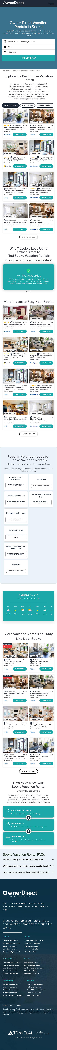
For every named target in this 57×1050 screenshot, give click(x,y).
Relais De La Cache (9, 946)
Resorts (30, 980)
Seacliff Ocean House (10, 968)
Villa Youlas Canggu (31, 946)
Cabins (27, 959)
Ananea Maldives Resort (35, 984)
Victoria (6, 131)
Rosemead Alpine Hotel (11, 952)
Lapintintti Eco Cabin (31, 974)
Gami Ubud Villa (30, 952)
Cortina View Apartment (11, 984)
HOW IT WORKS (9, 907)
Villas (27, 937)
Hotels (6, 937)
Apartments (8, 980)
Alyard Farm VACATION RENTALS (41, 485)
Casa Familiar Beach (10, 971)
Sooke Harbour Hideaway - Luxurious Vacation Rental (13, 128)
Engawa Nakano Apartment (12, 995)
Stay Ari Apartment (10, 987)
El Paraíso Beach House (11, 962)
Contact (44, 907)
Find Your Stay (28, 58)
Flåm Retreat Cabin (31, 962)
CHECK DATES (19, 134)
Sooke (10, 131)
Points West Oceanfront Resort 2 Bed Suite (39, 757)
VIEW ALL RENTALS (28, 237)
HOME (5, 903)
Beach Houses (9, 959)
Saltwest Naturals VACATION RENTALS (16, 536)
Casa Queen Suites (9, 949)
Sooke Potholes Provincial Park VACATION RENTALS (41, 502)
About (35, 907)
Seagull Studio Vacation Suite (41, 159)
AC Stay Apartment (10, 993)
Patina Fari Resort (33, 995)
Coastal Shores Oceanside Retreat (13, 726)
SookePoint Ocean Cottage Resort (14, 160)
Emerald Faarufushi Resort (36, 990)
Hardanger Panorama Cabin (34, 968)
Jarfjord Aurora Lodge (32, 965)
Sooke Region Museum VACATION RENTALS (16, 502)
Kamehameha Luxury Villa (34, 940)
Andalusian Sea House (11, 965)
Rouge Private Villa (31, 949)
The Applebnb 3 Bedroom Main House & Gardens (41, 726)
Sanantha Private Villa (32, 943)
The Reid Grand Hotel (10, 940)
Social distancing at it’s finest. (15, 222)
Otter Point (38, 131)
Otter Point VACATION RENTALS (16, 570)
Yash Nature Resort (34, 987)
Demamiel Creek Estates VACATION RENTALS (16, 519)
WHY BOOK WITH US (36, 903)
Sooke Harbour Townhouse (14, 693)
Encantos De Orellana (10, 974)
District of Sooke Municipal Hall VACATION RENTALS (16, 485)
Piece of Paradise (37, 222)
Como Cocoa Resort (34, 993)
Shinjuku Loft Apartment (11, 990)
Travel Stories (23, 907)
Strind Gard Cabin (30, 971)
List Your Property (18, 903)
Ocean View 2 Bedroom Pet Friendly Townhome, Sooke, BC (15, 757)
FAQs (5, 910)
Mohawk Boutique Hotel (11, 943)
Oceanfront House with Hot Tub (40, 694)
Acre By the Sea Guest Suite (40, 191)
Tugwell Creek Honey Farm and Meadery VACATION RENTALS (16, 554)
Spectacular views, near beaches (39, 662)
